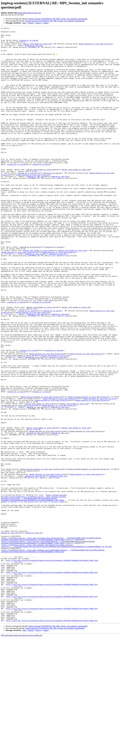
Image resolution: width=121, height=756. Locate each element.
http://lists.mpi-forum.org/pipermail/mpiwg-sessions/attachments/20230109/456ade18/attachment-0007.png (51, 710)
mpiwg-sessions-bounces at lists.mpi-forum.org (41, 471)
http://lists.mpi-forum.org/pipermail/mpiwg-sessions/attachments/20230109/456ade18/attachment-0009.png (51, 739)
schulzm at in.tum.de (29, 43)
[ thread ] (30, 23)
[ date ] (24, 23)
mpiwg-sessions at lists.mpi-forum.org (95, 47)
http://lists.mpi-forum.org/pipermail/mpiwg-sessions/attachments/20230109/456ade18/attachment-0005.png (51, 681)
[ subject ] (38, 23)
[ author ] (45, 23)
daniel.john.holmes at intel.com (29, 13)
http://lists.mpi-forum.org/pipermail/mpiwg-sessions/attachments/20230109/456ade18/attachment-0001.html (52, 667)
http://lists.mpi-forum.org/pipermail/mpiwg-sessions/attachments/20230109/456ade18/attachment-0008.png (51, 725)
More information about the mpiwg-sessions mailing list (21, 754)
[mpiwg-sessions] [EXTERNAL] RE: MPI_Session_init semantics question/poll (57, 19)
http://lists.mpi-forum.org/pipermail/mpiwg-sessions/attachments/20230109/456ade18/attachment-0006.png (51, 696)
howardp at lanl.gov (33, 49)
